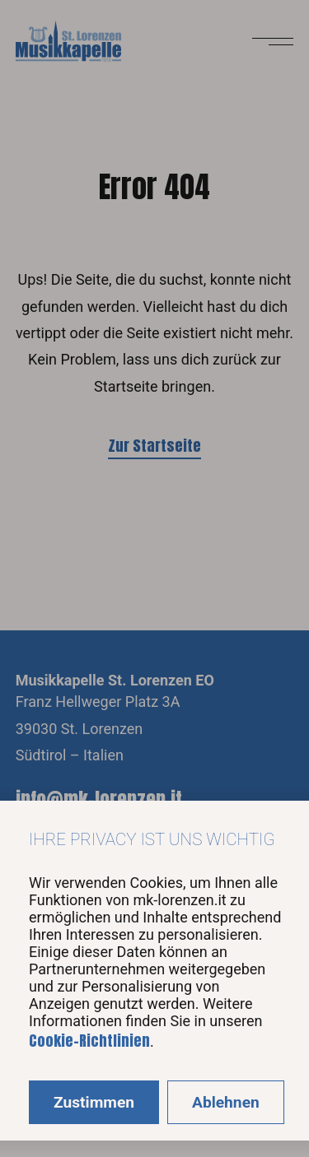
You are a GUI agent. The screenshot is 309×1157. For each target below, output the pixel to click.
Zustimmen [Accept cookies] (94, 1102)
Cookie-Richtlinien (89, 1040)
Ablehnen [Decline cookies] (226, 1102)
